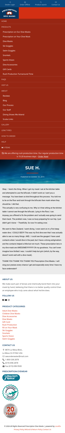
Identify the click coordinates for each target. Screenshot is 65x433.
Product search (41, 3)
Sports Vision (8, 60)
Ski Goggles (8, 46)
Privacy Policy (19, 429)
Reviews (6, 96)
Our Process (8, 105)
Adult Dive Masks (9, 310)
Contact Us (56, 3)
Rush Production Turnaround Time (18, 74)
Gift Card (6, 322)
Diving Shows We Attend (13, 114)
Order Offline (25, 3)
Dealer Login (10, 3)
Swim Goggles (9, 50)
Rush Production (9, 324)
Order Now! (43, 156)
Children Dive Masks (11, 313)
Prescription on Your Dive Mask (16, 36)
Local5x (58, 426)
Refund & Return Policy (33, 429)
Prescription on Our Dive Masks (17, 32)
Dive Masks (8, 41)
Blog (5, 100)
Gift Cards (7, 69)
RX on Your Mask (9, 327)
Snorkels (6, 55)
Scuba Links (8, 119)
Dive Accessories (10, 64)
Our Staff (7, 110)
